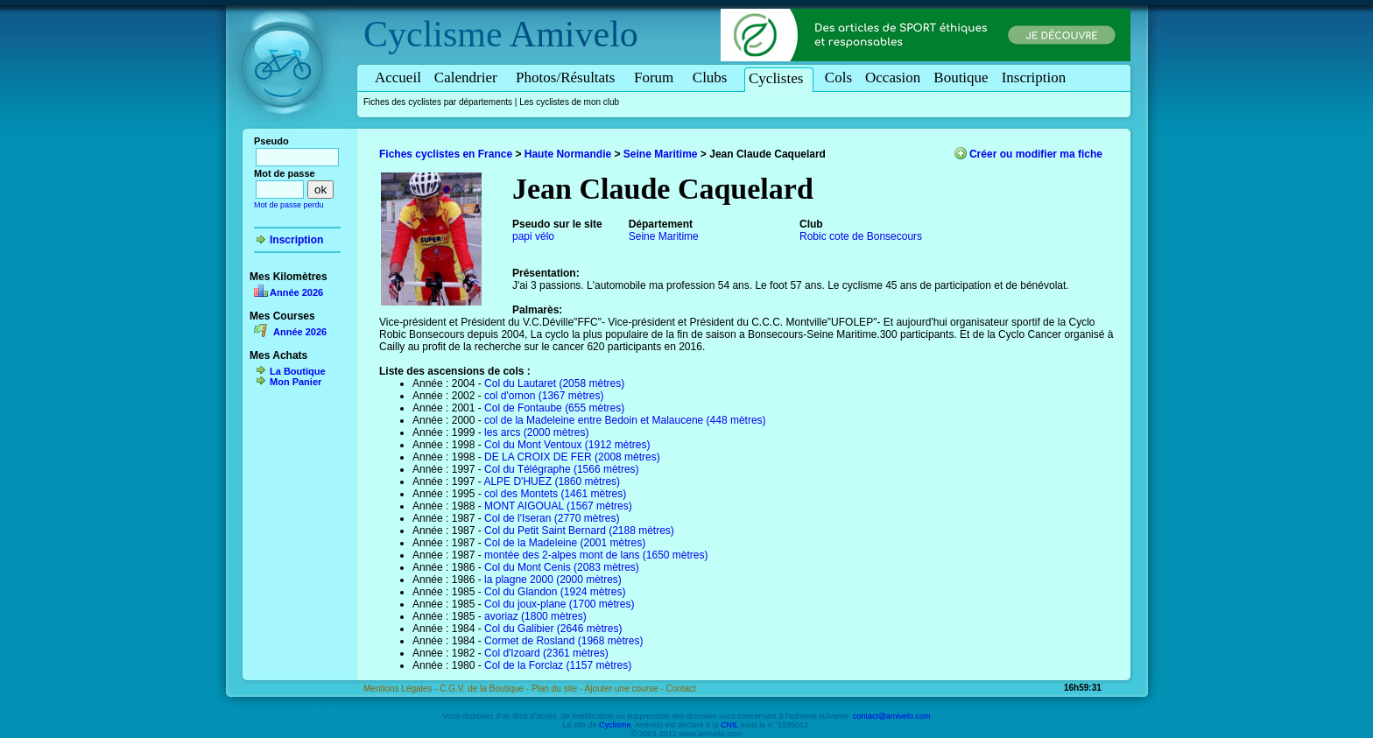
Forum (656, 77)
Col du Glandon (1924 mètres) (554, 592)
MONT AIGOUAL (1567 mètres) (558, 506)
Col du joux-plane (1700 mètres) (559, 604)
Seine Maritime (660, 154)
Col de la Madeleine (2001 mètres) (564, 543)
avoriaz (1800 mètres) (535, 616)
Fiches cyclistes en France (445, 154)
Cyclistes (779, 78)
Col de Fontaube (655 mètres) (554, 408)
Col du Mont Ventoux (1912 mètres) (567, 445)
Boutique (960, 77)
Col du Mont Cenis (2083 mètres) (561, 567)
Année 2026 (296, 292)
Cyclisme (433, 34)
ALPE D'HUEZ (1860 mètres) (551, 481)
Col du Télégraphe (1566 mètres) (561, 469)
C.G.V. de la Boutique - (486, 688)
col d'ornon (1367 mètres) (543, 396)
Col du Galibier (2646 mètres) (553, 628)
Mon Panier (295, 381)
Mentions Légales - (401, 688)
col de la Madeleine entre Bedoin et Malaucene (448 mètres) (625, 420)
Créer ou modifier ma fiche (1035, 154)
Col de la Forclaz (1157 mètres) (557, 665)
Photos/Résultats (568, 77)
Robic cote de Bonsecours (860, 236)
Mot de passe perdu (289, 204)
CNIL (729, 724)
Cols (838, 77)
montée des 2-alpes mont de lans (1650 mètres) (596, 555)
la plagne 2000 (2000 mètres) (553, 579)
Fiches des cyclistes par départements (437, 102)
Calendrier (468, 77)
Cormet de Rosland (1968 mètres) (563, 641)
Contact (680, 688)
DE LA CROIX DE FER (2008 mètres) (572, 457)
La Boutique (298, 371)
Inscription (1034, 77)
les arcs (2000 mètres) (536, 432)
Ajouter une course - (625, 688)
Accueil (398, 77)
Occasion (892, 77)
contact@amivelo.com (892, 716)
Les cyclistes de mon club (569, 102)
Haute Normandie (568, 154)
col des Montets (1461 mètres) (555, 494)
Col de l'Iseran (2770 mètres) (551, 518)
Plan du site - (558, 688)
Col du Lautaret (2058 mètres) (554, 383)
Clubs (713, 77)
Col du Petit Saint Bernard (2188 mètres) (579, 530)
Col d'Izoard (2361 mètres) (546, 653)
